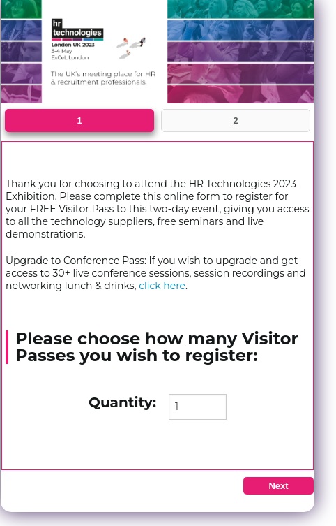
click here (162, 285)
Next (278, 486)
